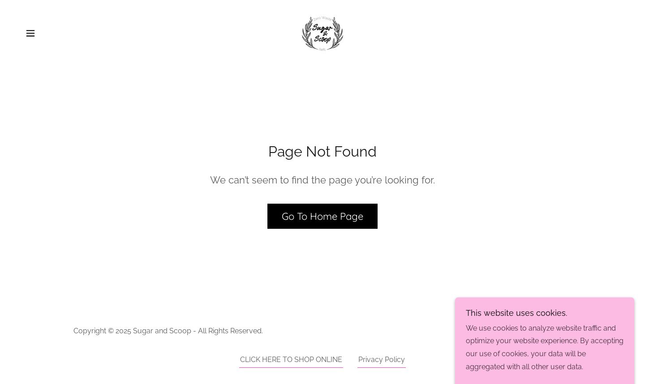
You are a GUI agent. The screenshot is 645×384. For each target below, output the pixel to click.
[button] (30, 33)
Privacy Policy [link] (381, 359)
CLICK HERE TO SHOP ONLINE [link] (291, 359)
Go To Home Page (322, 216)
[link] (322, 32)
